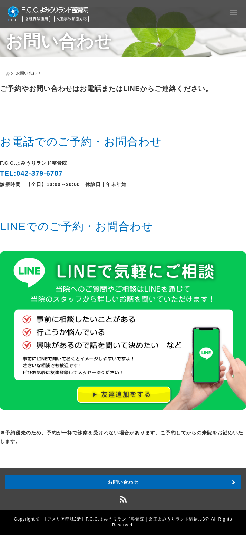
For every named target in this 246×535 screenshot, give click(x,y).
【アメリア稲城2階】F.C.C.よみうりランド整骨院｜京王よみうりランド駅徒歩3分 (126, 519)
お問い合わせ (123, 482)
